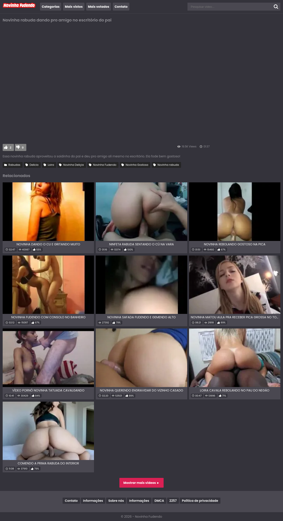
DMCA (159, 500)
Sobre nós (116, 500)
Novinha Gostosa (137, 165)
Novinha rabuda (168, 165)
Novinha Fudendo (104, 165)
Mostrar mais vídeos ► (141, 483)
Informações (93, 500)
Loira (51, 165)
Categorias (50, 6)
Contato (121, 6)
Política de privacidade (200, 500)
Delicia (34, 165)
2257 (173, 500)
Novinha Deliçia (73, 165)
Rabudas (14, 165)
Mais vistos (73, 6)
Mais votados (98, 6)
